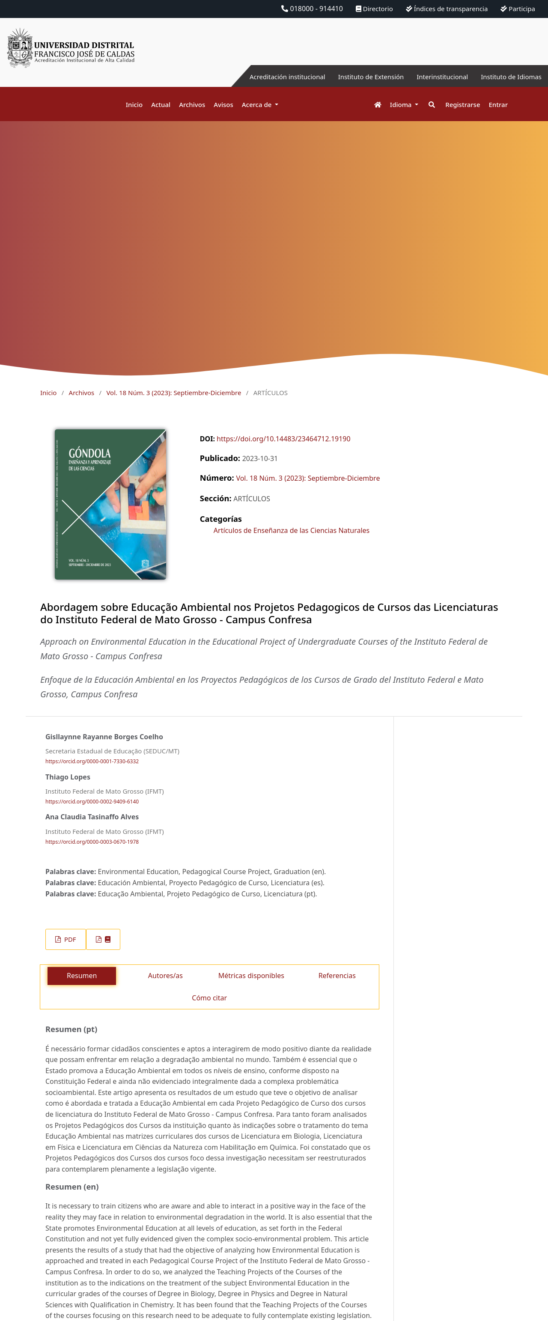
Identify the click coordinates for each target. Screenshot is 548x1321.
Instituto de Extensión (360, 76)
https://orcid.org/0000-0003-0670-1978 (92, 841)
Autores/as (165, 975)
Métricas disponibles (251, 975)
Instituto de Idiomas (509, 76)
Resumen (82, 975)
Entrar (498, 104)
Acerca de (258, 104)
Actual (160, 104)
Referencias (337, 975)
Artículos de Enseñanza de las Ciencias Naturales (291, 530)
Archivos (192, 104)
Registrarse (462, 104)
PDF (69, 939)
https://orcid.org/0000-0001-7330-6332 (92, 761)
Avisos (223, 104)
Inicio (134, 104)
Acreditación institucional (272, 76)
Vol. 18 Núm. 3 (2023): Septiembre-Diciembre (173, 392)
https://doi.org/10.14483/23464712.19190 (284, 438)
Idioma (402, 104)
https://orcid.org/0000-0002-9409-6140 (92, 801)
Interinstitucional (436, 76)
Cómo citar (209, 998)
